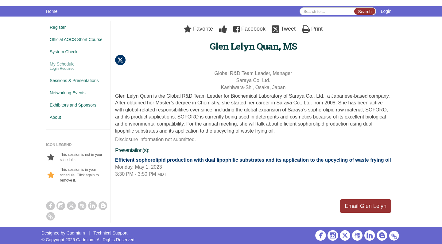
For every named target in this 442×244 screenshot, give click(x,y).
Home (51, 11)
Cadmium (76, 233)
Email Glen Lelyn (365, 206)
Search (364, 11)
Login (386, 11)
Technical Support (110, 233)
